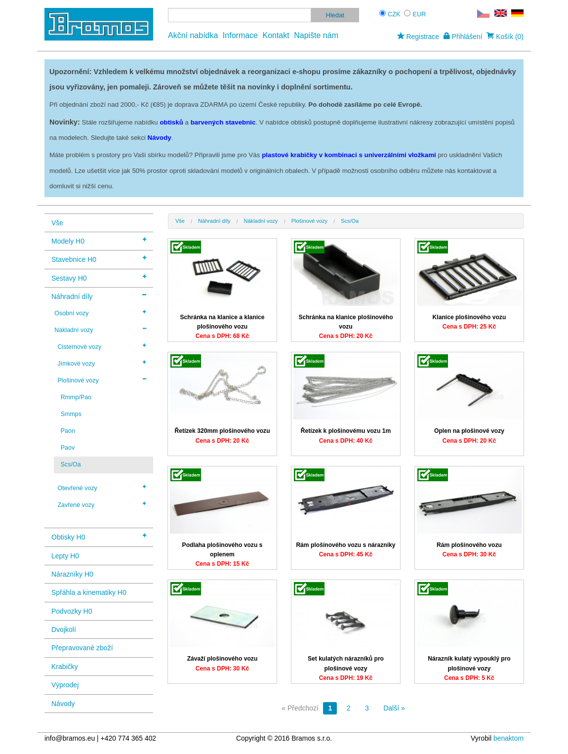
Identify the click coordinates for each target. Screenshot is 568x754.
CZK (394, 14)
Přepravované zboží (82, 648)
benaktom (508, 738)
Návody (63, 704)
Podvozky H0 (71, 611)
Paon (68, 430)
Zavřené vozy (101, 504)
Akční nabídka (193, 35)
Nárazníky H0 (72, 574)
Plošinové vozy (101, 380)
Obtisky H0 (98, 536)
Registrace (418, 37)
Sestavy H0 (98, 277)
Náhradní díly (98, 295)
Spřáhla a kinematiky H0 (88, 592)
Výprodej (65, 685)
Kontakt (275, 35)
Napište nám (316, 35)
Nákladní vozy (100, 330)
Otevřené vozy (101, 488)
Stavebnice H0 (98, 258)
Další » (394, 708)
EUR (419, 14)
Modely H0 (98, 240)
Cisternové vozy (101, 346)
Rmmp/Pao (76, 397)
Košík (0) (505, 37)
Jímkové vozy (101, 363)
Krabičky (64, 666)
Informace (240, 35)
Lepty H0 (65, 556)
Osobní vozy (100, 313)
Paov (68, 447)
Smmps (71, 414)
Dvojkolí (63, 629)
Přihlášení (463, 37)
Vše (57, 223)
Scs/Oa (71, 464)
